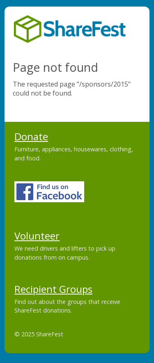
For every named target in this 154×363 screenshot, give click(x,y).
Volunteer (37, 235)
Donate (31, 136)
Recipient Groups (53, 289)
